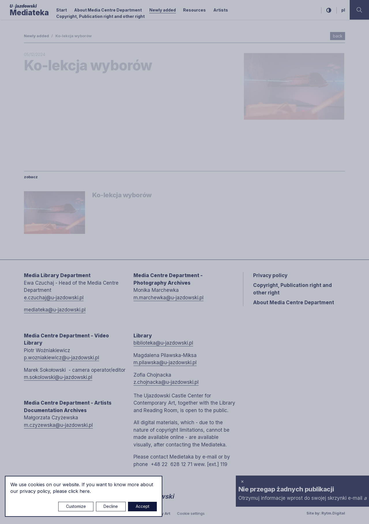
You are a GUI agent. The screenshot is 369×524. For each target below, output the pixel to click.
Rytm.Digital (333, 513)
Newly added (162, 9)
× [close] (242, 481)
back (337, 35)
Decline (110, 506)
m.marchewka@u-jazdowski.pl (168, 297)
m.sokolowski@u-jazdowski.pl (58, 377)
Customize (76, 506)
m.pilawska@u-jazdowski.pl (165, 362)
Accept (142, 506)
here (85, 491)
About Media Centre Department (108, 9)
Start (61, 9)
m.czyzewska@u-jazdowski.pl (58, 425)
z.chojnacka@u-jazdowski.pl (166, 382)
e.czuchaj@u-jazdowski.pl (54, 297)
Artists (220, 9)
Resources (194, 9)
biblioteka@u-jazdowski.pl (163, 343)
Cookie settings (191, 513)
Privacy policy (270, 275)
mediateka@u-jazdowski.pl (55, 310)
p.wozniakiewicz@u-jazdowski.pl (61, 357)
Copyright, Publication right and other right (100, 16)
